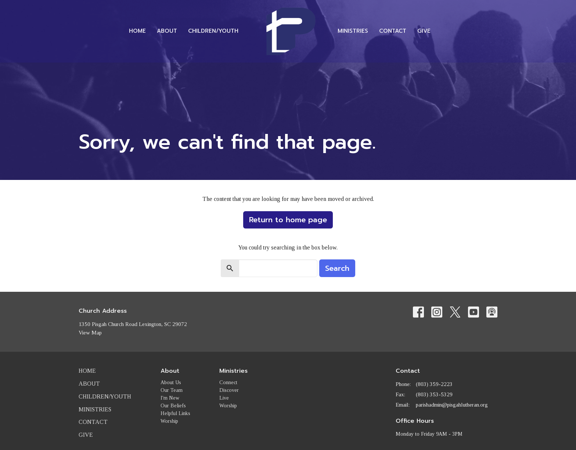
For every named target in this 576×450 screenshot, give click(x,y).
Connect (228, 382)
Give (424, 31)
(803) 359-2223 (434, 384)
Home (137, 31)
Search (337, 268)
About (167, 31)
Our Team (172, 390)
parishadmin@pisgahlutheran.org (452, 405)
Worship (169, 421)
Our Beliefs (173, 405)
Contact (392, 31)
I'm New (170, 398)
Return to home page (288, 219)
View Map (90, 333)
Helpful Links (175, 413)
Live (224, 398)
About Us (171, 382)
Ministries (353, 31)
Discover (229, 390)
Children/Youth (213, 31)
